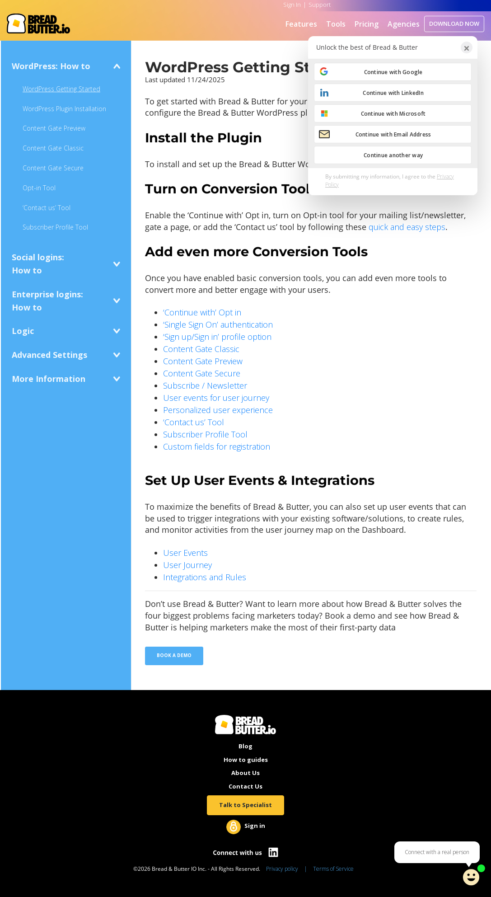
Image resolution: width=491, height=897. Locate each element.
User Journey (187, 564)
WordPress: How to (51, 66)
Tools (336, 24)
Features (301, 24)
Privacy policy (282, 869)
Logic (23, 330)
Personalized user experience (218, 409)
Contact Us (245, 786)
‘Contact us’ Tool (46, 207)
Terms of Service (333, 869)
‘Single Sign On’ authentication (218, 324)
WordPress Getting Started (61, 89)
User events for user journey (216, 397)
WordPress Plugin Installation (64, 108)
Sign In (292, 4)
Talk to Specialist (245, 805)
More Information (48, 378)
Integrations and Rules (204, 577)
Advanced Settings (49, 354)
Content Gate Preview (54, 128)
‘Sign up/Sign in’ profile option (217, 336)
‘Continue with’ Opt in (202, 312)
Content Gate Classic (53, 148)
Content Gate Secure (53, 168)
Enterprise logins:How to (47, 301)
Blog (245, 746)
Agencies (404, 24)
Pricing (367, 24)
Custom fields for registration (216, 446)
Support (320, 4)
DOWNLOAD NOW (454, 23)
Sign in (254, 826)
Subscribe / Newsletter (205, 385)
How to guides (246, 760)
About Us (245, 773)
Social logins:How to (38, 264)
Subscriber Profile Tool (55, 227)
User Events (185, 552)
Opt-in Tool (39, 187)
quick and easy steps (407, 226)
